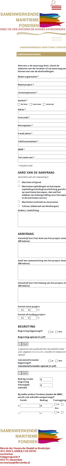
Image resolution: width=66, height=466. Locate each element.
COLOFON (29, 451)
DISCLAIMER (14, 451)
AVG (2, 451)
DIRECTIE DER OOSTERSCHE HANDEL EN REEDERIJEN (32, 29)
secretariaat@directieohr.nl (15, 462)
